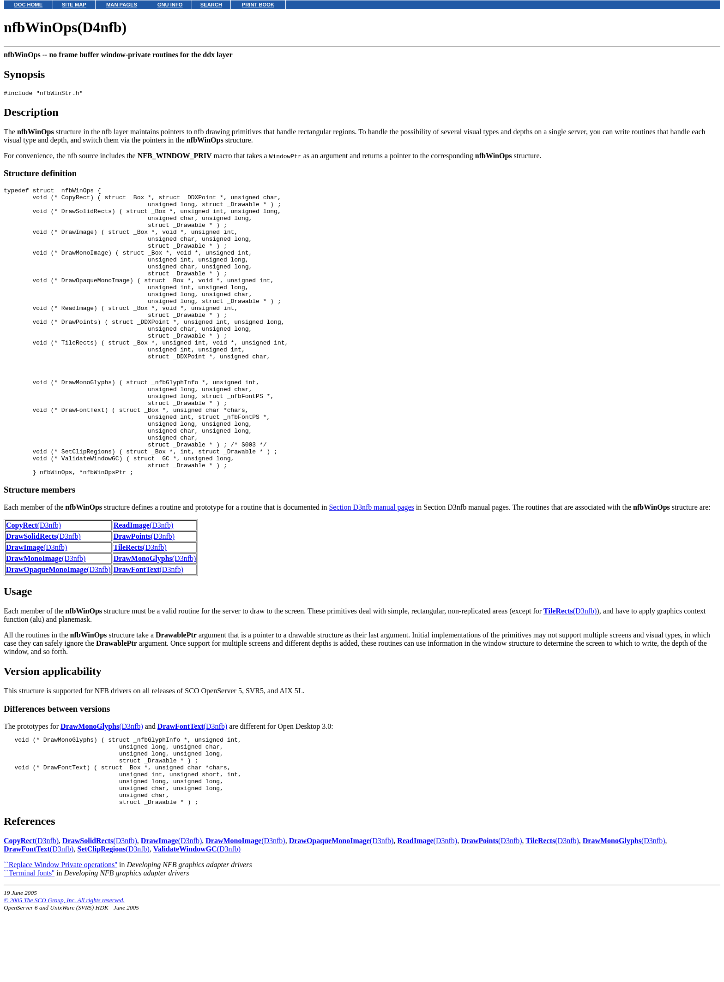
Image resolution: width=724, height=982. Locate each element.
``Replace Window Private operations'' (60, 935)
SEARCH (211, 4)
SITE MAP (74, 4)
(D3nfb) (33, 582)
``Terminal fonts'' (29, 943)
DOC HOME (28, 4)
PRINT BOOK (258, 4)
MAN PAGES (121, 4)
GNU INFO (170, 4)
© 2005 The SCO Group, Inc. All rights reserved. (64, 970)
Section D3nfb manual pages (371, 564)
